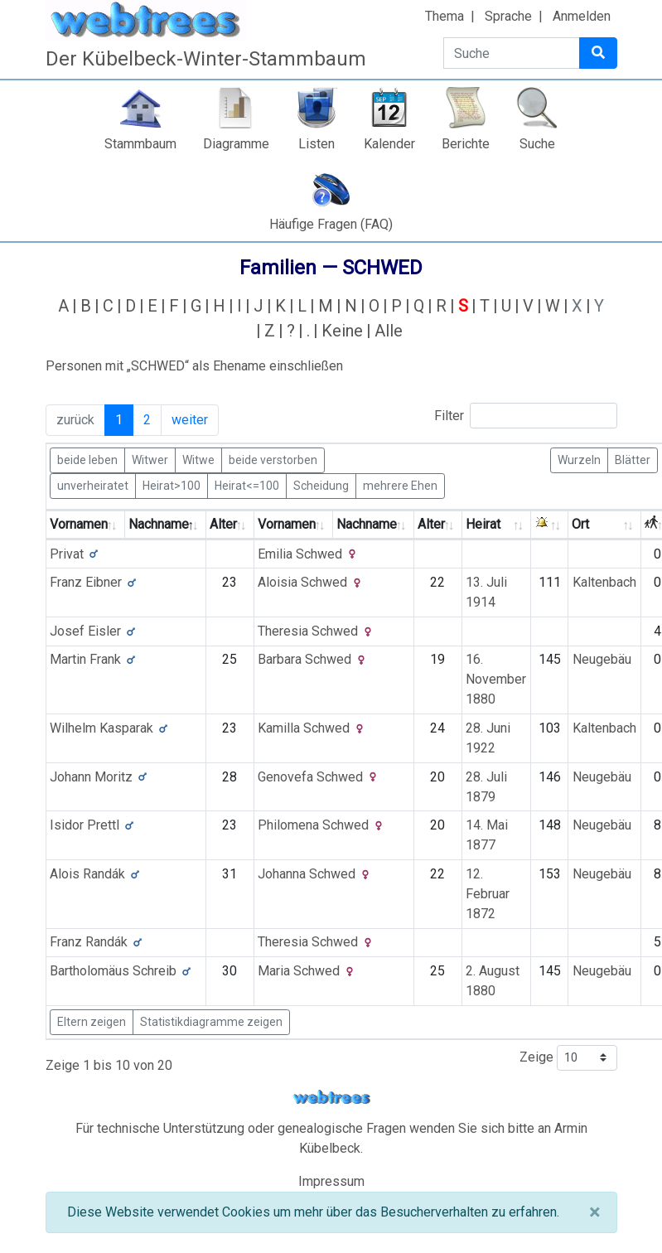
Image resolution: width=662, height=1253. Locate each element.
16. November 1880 (496, 679)
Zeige (568, 1058)
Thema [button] (444, 16)
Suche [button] (537, 144)
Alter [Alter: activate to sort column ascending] (223, 524)
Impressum (331, 1181)
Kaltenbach (604, 582)
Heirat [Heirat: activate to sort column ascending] (483, 524)
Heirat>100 (172, 484)
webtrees (331, 1097)
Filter (525, 415)
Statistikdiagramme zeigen (211, 1021)
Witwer (150, 459)
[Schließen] (594, 1212)
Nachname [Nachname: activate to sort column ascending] (366, 524)
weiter (190, 420)
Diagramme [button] (236, 144)
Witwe (198, 459)
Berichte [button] (466, 144)
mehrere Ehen (400, 484)
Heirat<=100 (247, 484)
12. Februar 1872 (488, 894)
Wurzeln (579, 459)
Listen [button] (316, 144)
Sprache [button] (508, 16)
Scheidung (321, 484)
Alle (388, 331)
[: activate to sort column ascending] (549, 524)
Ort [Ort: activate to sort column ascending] (580, 524)
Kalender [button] (389, 144)
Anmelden (582, 16)
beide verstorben (273, 459)
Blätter (632, 459)
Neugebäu (602, 659)
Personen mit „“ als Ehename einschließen (194, 366)
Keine (342, 331)
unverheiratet (92, 484)
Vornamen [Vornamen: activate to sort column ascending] (79, 524)
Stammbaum (140, 144)
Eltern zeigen (91, 1021)
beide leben (87, 459)
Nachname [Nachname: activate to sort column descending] (158, 524)
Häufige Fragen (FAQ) (331, 224)
